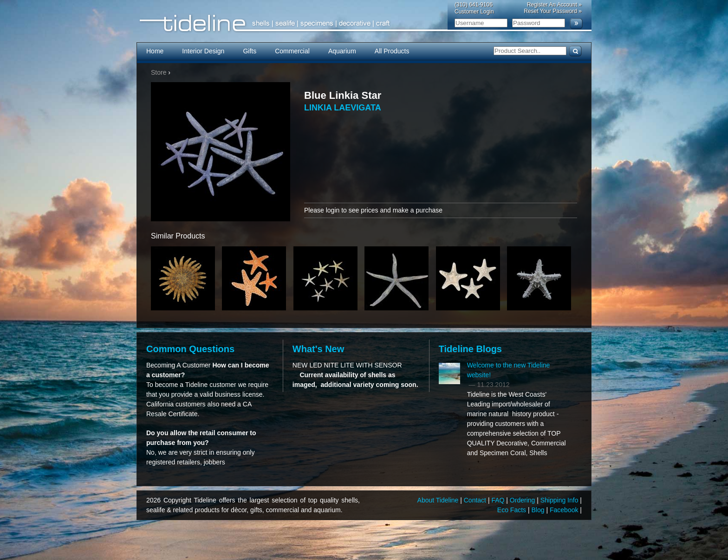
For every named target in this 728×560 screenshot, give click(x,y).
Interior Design (203, 51)
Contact (476, 500)
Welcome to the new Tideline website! (508, 370)
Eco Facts (512, 510)
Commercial (292, 51)
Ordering (523, 500)
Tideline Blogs (470, 349)
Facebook (565, 510)
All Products (392, 51)
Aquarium (342, 51)
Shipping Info (560, 500)
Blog (539, 510)
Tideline (364, 23)
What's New (318, 349)
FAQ (498, 500)
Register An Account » (554, 4)
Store (158, 72)
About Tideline (439, 500)
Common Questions (190, 349)
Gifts (249, 51)
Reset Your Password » (553, 11)
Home (154, 51)
